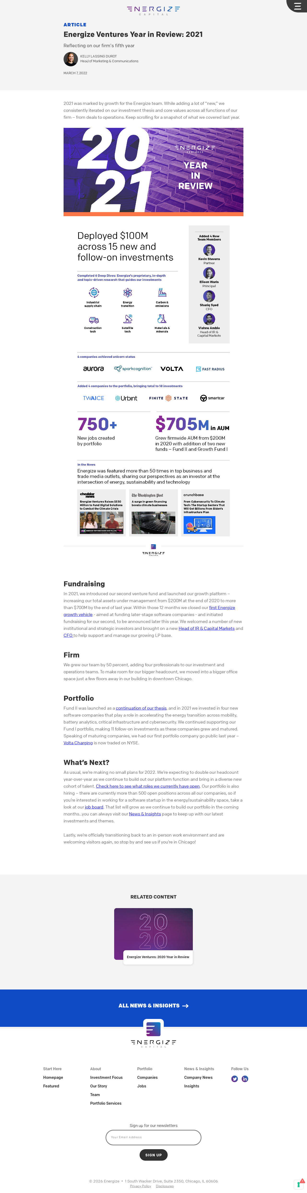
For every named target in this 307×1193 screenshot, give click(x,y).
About (95, 1069)
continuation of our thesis (141, 708)
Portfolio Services (106, 1104)
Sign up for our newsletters (153, 1126)
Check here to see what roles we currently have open (148, 786)
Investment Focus (106, 1078)
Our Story (98, 1086)
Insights (191, 1086)
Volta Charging (78, 742)
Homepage (53, 1078)
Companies (147, 1078)
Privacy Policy (140, 1186)
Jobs (141, 1086)
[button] (296, 6)
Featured (51, 1086)
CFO (68, 635)
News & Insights (145, 813)
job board (94, 806)
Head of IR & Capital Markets (207, 628)
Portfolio (144, 1069)
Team (95, 1095)
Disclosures (165, 1186)
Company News (198, 1078)
